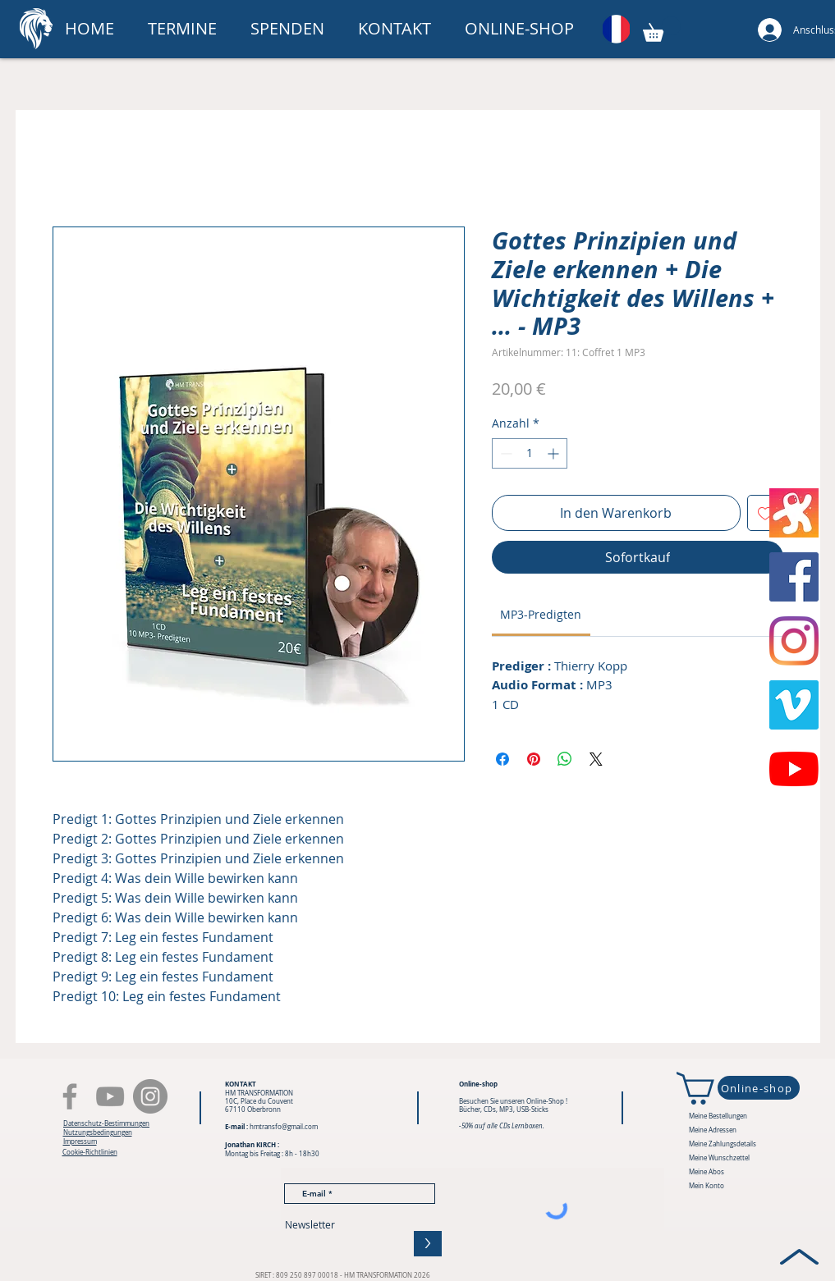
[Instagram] (794, 641)
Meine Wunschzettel (719, 1158)
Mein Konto (706, 1186)
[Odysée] (794, 513)
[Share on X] (596, 759)
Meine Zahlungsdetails (722, 1144)
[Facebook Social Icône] (794, 577)
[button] (292, 28)
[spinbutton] (529, 453)
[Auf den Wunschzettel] (765, 513)
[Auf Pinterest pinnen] (534, 759)
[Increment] (554, 453)
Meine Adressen (712, 1130)
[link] (540, 614)
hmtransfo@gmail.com (284, 1127)
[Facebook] (70, 1096)
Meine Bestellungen (718, 1116)
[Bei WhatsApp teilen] (565, 759)
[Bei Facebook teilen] (502, 759)
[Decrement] (504, 453)
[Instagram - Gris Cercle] (150, 1096)
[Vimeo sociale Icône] (794, 705)
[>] (428, 1243)
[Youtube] (794, 769)
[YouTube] (110, 1096)
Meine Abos (706, 1172)
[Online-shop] (759, 1088)
